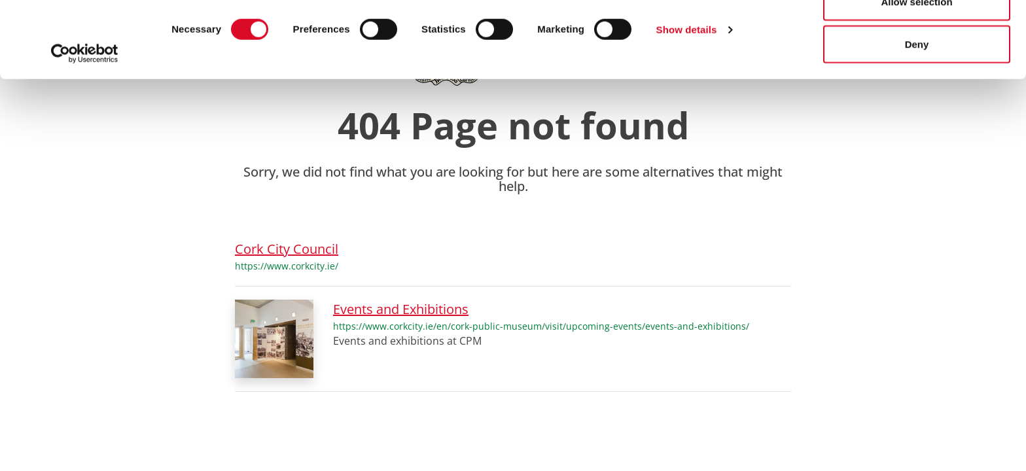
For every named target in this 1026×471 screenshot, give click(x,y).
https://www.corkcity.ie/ (286, 266)
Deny (917, 120)
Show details (686, 105)
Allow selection (916, 77)
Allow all (917, 34)
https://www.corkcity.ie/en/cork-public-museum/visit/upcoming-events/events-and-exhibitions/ (541, 326)
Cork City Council (286, 249)
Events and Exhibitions (401, 309)
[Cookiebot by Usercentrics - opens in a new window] (84, 129)
